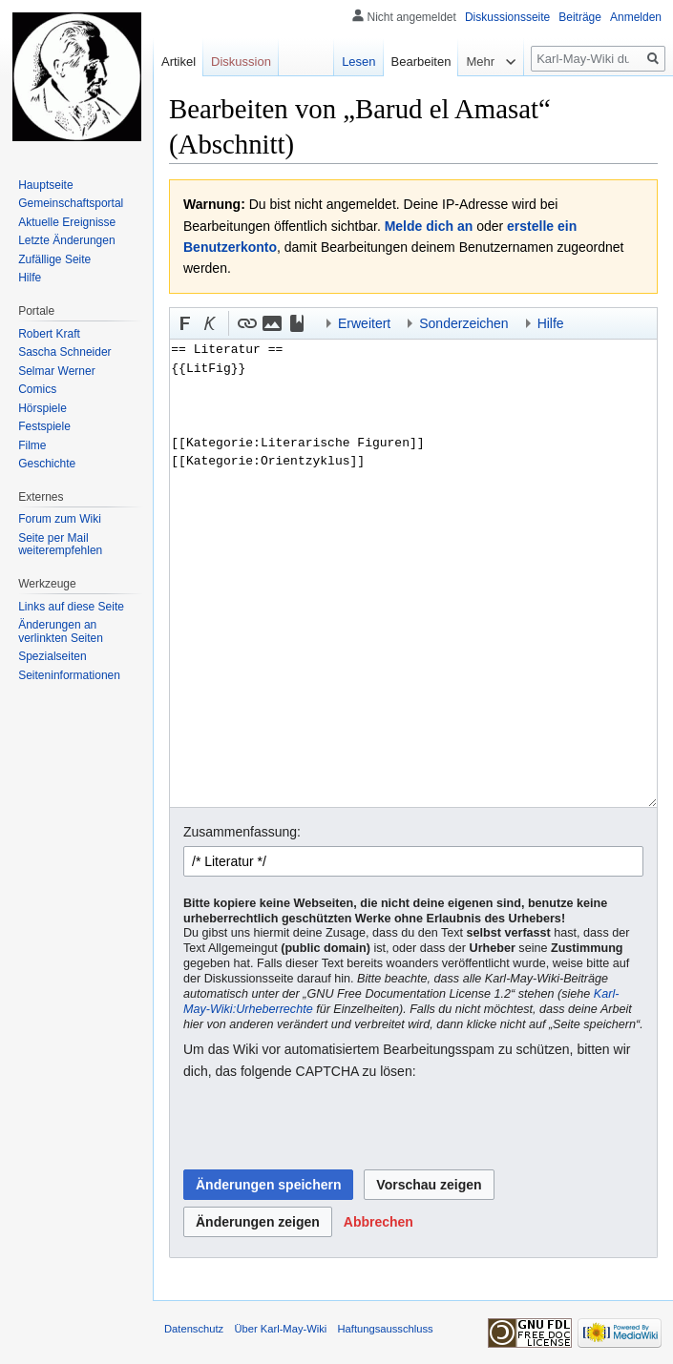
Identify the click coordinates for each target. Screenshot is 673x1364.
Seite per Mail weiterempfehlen (60, 544)
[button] (185, 323)
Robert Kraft (49, 334)
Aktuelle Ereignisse (67, 222)
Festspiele (44, 426)
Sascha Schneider (64, 352)
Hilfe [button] (550, 323)
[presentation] (328, 1125)
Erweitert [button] (364, 323)
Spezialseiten (52, 656)
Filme (32, 445)
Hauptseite (45, 185)
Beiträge (579, 17)
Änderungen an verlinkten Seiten (60, 631)
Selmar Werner (56, 371)
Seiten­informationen (69, 675)
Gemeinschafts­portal (70, 203)
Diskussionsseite (507, 17)
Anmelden (636, 17)
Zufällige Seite (54, 259)
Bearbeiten (421, 61)
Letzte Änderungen (66, 240)
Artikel (178, 61)
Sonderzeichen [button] (463, 323)
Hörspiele (42, 408)
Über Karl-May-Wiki (280, 1328)
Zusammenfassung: (242, 831)
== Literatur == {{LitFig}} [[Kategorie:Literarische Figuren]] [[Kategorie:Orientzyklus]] (413, 573)
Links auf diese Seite (71, 606)
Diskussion (241, 61)
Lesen (358, 61)
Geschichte (46, 463)
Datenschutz (193, 1328)
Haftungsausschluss (385, 1328)
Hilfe (29, 277)
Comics (37, 389)
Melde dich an (429, 226)
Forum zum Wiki (59, 519)
